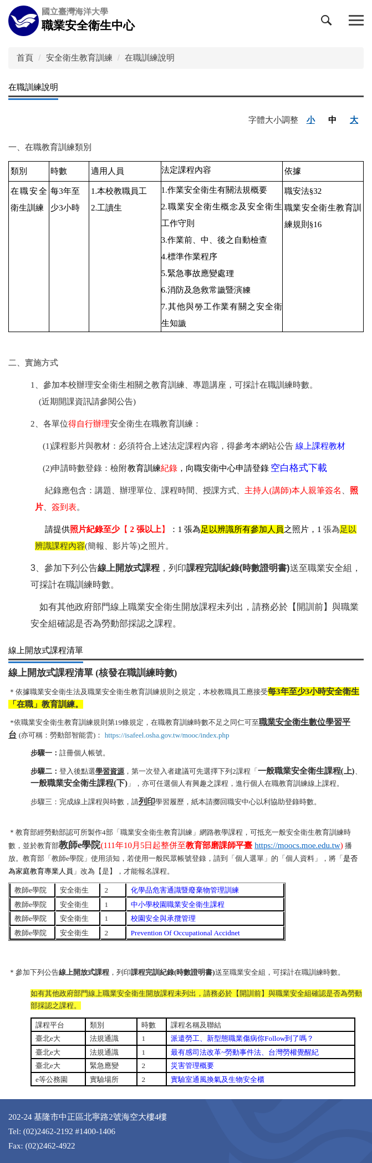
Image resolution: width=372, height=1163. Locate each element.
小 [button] (311, 119)
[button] (329, 23)
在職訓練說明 (150, 57)
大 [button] (354, 119)
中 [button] (332, 119)
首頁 (25, 57)
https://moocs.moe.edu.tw (297, 845)
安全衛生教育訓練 (79, 57)
